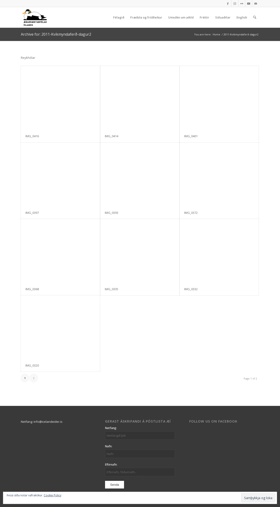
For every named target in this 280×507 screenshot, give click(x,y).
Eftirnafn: (111, 465)
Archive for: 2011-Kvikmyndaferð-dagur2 (56, 34)
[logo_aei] (34, 17)
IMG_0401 (191, 136)
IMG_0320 (32, 365)
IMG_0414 (111, 136)
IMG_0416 (32, 136)
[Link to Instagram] (234, 3)
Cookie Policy (52, 495)
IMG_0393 (111, 213)
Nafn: (108, 446)
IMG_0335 (111, 289)
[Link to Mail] (255, 3)
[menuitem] (118, 17)
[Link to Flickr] (241, 3)
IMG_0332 (191, 289)
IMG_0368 (32, 289)
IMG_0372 (191, 213)
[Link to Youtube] (248, 3)
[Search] (254, 17)
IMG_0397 (32, 213)
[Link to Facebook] (227, 3)
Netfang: (111, 428)
